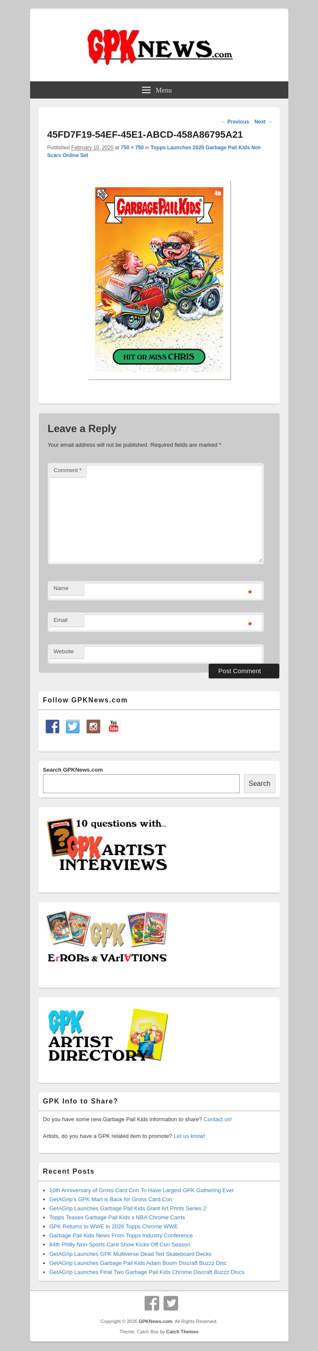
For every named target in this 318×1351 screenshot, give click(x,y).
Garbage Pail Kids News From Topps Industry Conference (121, 1235)
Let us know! (189, 1136)
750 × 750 (132, 148)
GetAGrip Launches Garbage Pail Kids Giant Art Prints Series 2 (128, 1208)
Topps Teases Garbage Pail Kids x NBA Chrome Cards (117, 1217)
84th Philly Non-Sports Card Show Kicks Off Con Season (120, 1244)
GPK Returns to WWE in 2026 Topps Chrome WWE (113, 1226)
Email (61, 620)
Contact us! (218, 1119)
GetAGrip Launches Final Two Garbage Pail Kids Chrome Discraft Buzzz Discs (147, 1272)
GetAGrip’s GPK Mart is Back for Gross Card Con (111, 1199)
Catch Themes (182, 1331)
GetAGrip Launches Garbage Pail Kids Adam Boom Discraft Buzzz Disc (138, 1263)
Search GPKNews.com (73, 770)
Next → (263, 122)
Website (64, 651)
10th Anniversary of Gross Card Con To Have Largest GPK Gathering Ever (141, 1190)
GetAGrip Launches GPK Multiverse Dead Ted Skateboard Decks (130, 1254)
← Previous (235, 122)
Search (260, 783)
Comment (68, 470)
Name (61, 588)
